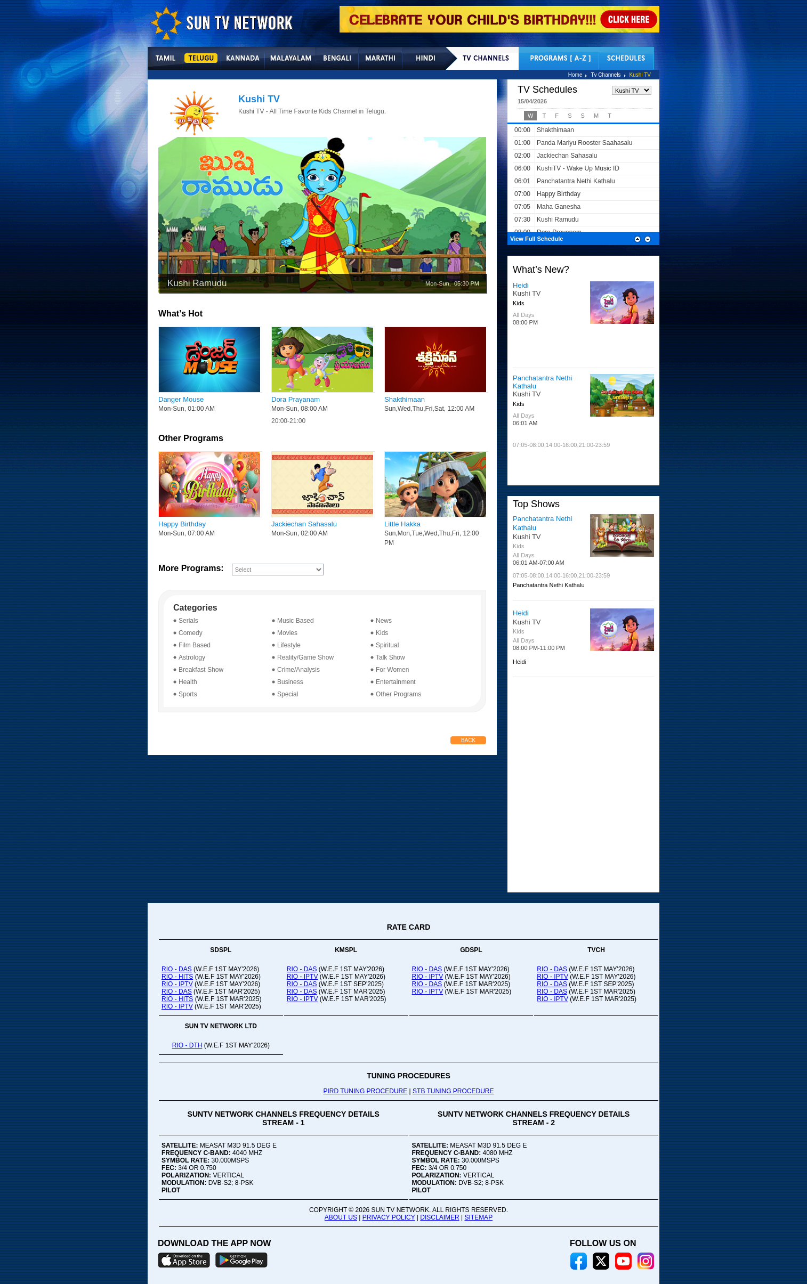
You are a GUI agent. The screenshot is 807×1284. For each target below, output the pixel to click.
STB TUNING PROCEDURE (453, 1091)
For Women (392, 669)
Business (290, 682)
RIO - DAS (177, 969)
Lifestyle (289, 645)
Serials (188, 620)
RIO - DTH (187, 1045)
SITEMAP (478, 1217)
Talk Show (390, 657)
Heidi (521, 285)
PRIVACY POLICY (388, 1217)
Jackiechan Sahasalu (304, 524)
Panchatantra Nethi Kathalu (542, 523)
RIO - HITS (177, 976)
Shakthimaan (404, 399)
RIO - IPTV (177, 984)
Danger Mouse (181, 399)
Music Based (295, 620)
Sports (188, 694)
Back (468, 740)
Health (188, 682)
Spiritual (387, 645)
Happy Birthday (182, 524)
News (384, 620)
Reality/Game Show (305, 657)
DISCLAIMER (439, 1217)
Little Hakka (402, 524)
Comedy (191, 633)
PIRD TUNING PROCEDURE (365, 1091)
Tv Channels (605, 75)
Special (287, 694)
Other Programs (398, 694)
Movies (287, 633)
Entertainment (396, 682)
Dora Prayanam (295, 399)
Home (575, 75)
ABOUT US (341, 1217)
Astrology (192, 657)
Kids (382, 633)
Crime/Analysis (298, 669)
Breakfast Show (201, 669)
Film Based (195, 645)
